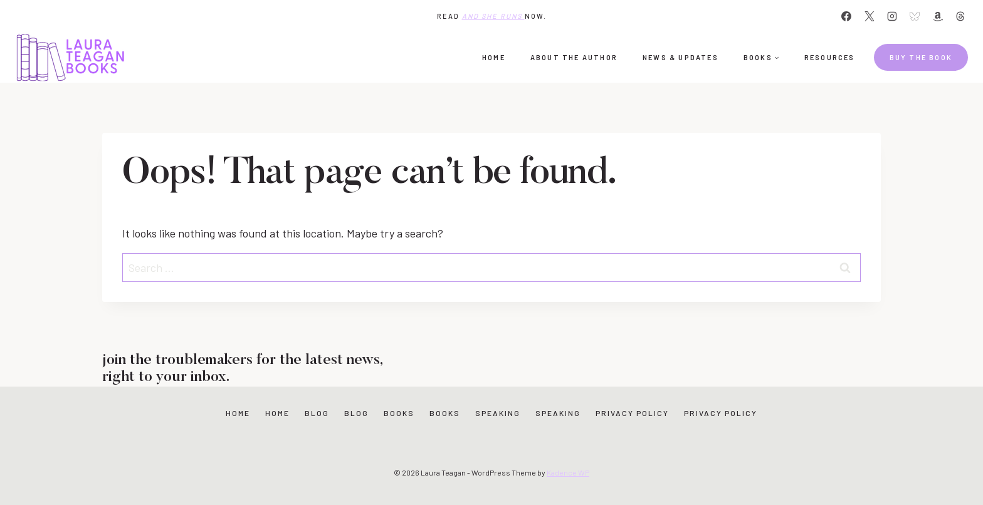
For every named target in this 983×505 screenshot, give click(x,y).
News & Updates (680, 57)
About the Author (574, 57)
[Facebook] (846, 16)
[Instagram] (892, 16)
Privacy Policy (632, 413)
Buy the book (921, 57)
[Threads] (960, 16)
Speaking (497, 413)
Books (399, 413)
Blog (317, 413)
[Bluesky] (915, 16)
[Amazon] (938, 16)
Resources (829, 57)
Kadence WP (568, 472)
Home (493, 57)
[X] (869, 16)
